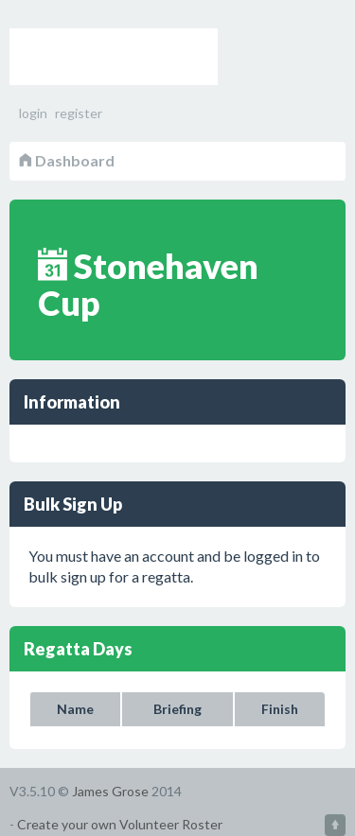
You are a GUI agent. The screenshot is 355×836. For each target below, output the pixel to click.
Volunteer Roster (113, 56)
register (78, 113)
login (33, 113)
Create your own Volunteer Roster (119, 824)
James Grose (110, 791)
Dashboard (67, 160)
